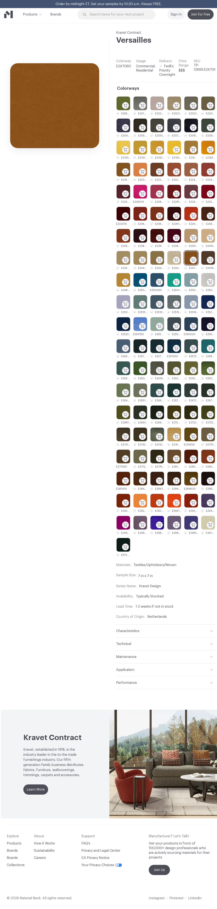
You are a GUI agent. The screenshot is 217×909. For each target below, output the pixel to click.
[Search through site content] (119, 14)
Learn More (36, 789)
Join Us (159, 870)
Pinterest (176, 898)
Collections (16, 865)
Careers (40, 858)
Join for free (200, 14)
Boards (12, 858)
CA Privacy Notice (95, 858)
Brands (55, 14)
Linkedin (195, 898)
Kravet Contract (128, 32)
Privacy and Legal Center (100, 850)
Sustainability (44, 850)
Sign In (176, 14)
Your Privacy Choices (101, 865)
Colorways (128, 88)
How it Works (44, 843)
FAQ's (85, 843)
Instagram (157, 898)
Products (30, 14)
